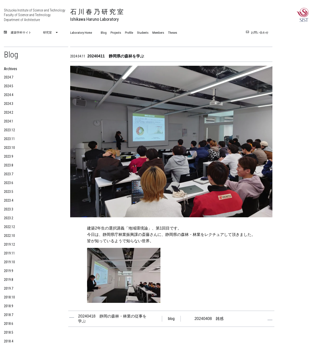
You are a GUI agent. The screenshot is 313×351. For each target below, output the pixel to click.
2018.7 (8, 315)
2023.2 (8, 218)
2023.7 (8, 174)
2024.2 (8, 112)
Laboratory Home (81, 32)
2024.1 (8, 121)
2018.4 (8, 341)
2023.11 (9, 139)
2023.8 (8, 165)
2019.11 (9, 253)
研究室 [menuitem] (47, 32)
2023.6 (8, 183)
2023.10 (9, 148)
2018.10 (9, 297)
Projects (116, 32)
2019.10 (9, 262)
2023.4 (8, 200)
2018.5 (8, 332)
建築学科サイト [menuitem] (21, 32)
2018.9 (8, 306)
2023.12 (9, 130)
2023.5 (8, 192)
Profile (129, 32)
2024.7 (8, 77)
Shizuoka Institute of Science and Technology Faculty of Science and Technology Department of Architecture (34, 15)
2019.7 (8, 288)
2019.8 (8, 280)
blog (171, 318)
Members (158, 32)
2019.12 (9, 244)
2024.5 (8, 86)
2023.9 (8, 156)
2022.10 (9, 236)
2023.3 (8, 209)
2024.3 (8, 104)
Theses (172, 32)
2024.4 (8, 95)
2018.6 (8, 324)
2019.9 (8, 271)
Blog (104, 32)
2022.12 (9, 227)
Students (142, 32)
